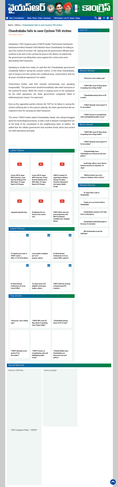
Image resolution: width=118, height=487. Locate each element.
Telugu (77, 18)
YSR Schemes (58, 18)
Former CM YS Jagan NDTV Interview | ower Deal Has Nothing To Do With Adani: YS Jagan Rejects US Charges (18, 179)
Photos (34, 18)
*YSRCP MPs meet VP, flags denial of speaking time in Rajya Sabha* (40, 323)
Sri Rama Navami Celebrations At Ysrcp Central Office (18, 286)
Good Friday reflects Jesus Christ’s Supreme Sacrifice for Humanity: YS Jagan (93, 165)
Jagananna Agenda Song (19, 212)
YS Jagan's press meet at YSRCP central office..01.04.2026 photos (19, 256)
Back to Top (113, 482)
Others (18, 25)
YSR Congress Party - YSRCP (24, 430)
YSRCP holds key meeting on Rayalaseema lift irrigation (61, 286)
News (11, 18)
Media (29, 18)
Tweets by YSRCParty (15, 370)
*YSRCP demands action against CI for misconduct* (19, 353)
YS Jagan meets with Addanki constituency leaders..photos (39, 286)
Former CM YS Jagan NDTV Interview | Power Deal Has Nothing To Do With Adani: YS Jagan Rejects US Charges (40, 179)
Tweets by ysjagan (50, 370)
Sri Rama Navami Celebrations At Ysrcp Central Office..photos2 (61, 256)
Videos (40, 18)
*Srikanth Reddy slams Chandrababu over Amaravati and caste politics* (93, 153)
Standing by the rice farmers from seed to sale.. (39, 214)
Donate (72, 18)
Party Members (20, 18)
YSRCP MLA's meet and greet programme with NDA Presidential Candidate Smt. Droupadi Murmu (61, 216)
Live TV (66, 18)
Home (7, 18)
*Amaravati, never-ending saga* (94, 78)
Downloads (48, 18)
